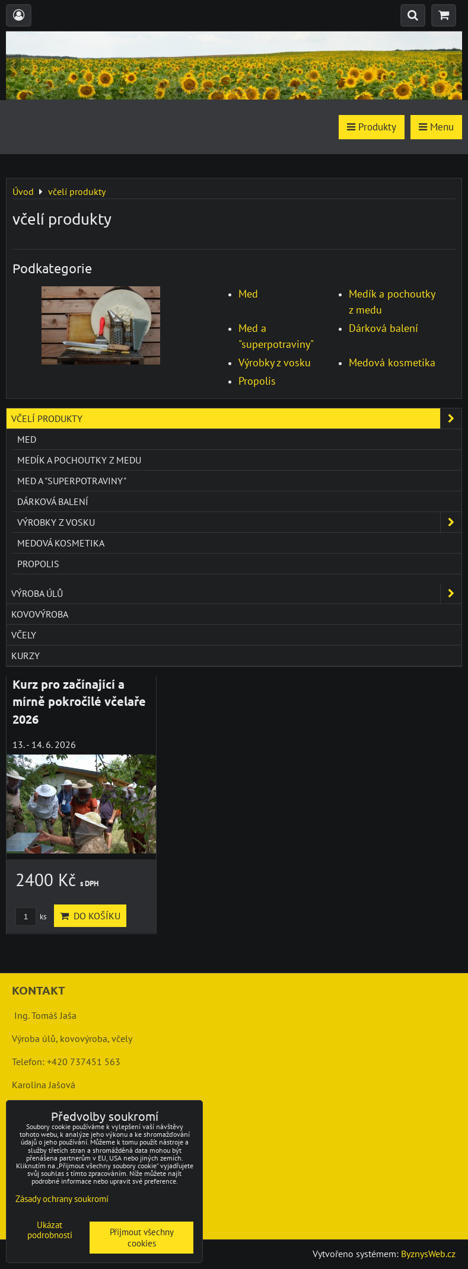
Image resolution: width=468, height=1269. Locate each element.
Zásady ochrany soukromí (62, 1198)
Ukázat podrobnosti (49, 1230)
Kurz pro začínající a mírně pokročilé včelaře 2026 (79, 701)
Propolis (257, 381)
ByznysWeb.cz (428, 1254)
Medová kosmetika (392, 362)
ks (30, 917)
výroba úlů (236, 593)
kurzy (25, 655)
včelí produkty (236, 418)
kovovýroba (39, 614)
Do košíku (90, 916)
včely (23, 635)
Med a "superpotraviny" (71, 481)
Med (248, 294)
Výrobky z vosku (274, 362)
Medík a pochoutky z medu (79, 460)
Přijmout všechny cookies (142, 1237)
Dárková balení (383, 328)
